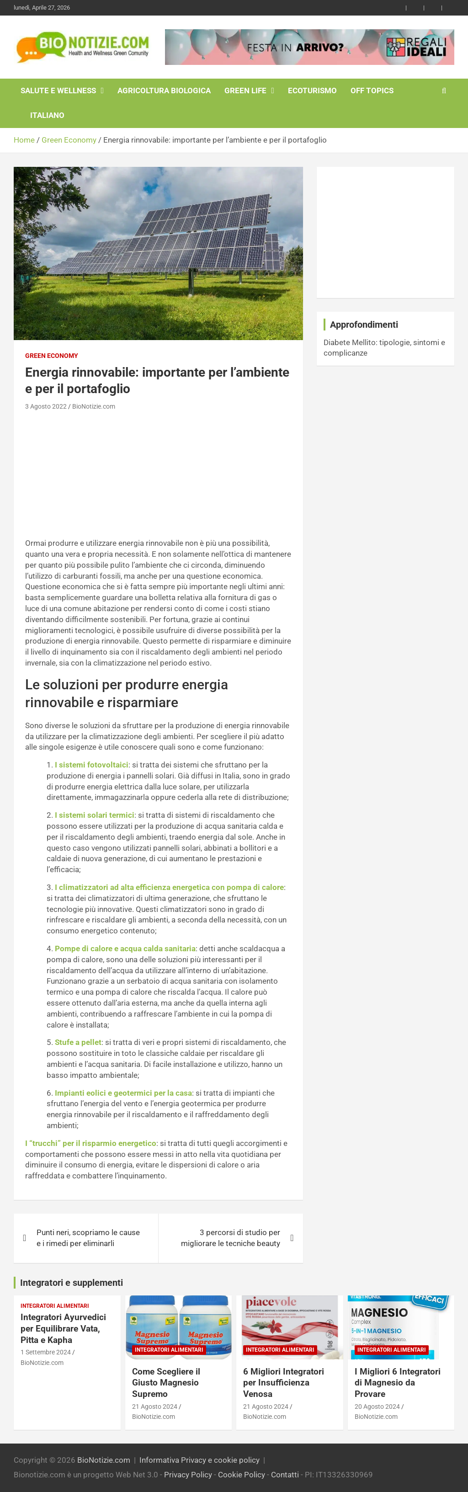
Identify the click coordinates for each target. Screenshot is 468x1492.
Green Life (245, 90)
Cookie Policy (241, 1474)
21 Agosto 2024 (154, 1406)
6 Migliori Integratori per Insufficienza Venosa (283, 1382)
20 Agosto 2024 (377, 1406)
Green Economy (51, 355)
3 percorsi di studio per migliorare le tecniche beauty (230, 1238)
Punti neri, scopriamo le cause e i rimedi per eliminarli (88, 1238)
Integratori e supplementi (71, 1282)
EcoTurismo (312, 90)
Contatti (285, 1474)
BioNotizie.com (93, 406)
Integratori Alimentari (55, 1306)
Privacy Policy (188, 1474)
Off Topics (372, 90)
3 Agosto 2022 (46, 406)
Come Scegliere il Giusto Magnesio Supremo (166, 1382)
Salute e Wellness (58, 90)
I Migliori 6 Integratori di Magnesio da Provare (398, 1382)
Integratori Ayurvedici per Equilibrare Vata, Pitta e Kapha (63, 1328)
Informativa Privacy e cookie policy (199, 1460)
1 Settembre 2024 (46, 1352)
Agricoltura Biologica (164, 90)
